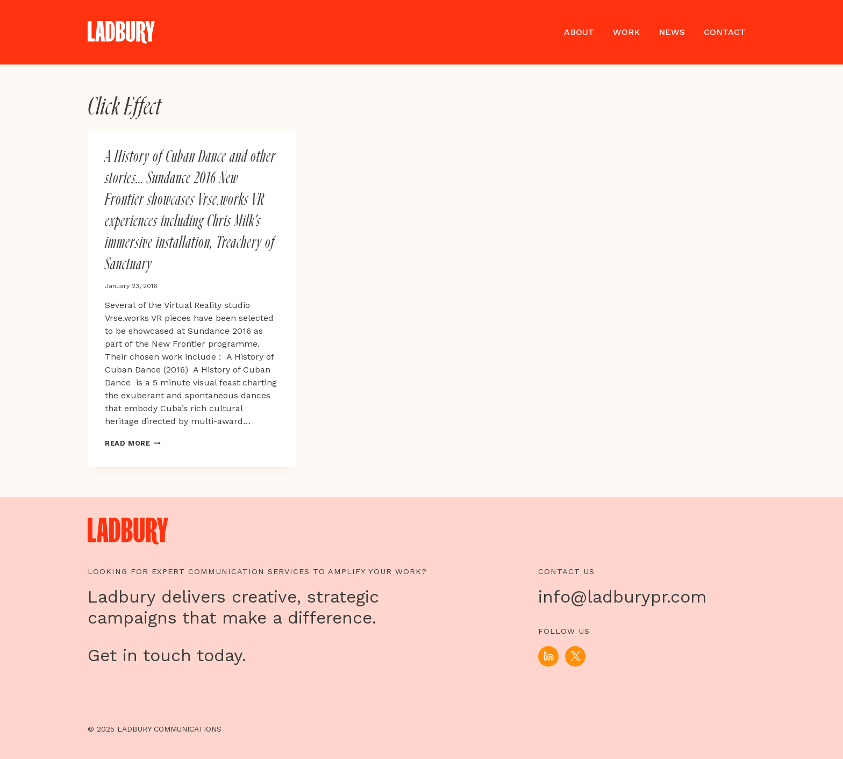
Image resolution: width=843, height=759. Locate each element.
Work (626, 32)
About (579, 32)
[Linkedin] (548, 656)
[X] (575, 656)
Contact (725, 32)
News (672, 32)
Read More (133, 443)
